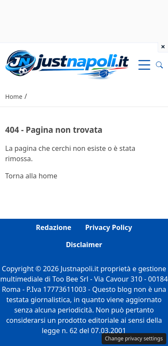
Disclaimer (84, 244)
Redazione (53, 227)
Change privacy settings (134, 338)
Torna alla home (31, 176)
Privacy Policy (108, 227)
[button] (159, 65)
